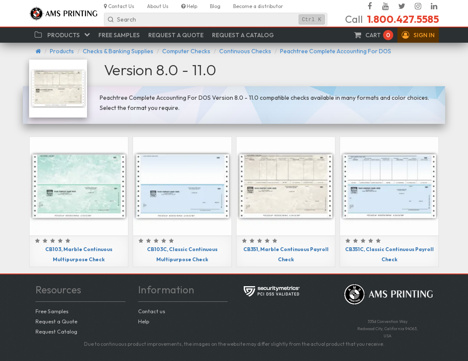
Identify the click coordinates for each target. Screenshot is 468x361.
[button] (418, 35)
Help (143, 321)
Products (62, 51)
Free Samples (51, 311)
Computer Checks (186, 51)
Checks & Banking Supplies (118, 51)
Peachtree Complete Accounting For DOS (335, 51)
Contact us (151, 311)
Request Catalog (56, 331)
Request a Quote (56, 321)
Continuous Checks (245, 51)
